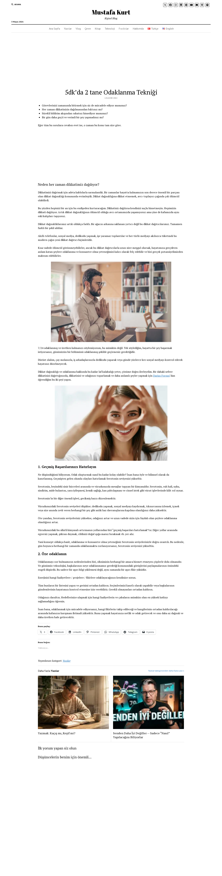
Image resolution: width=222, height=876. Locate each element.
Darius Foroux (161, 375)
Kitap (98, 28)
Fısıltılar (124, 28)
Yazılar (68, 28)
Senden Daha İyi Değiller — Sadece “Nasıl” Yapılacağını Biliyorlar (141, 735)
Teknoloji (110, 28)
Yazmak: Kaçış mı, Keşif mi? (56, 733)
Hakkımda (138, 28)
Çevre (88, 28)
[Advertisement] (111, 57)
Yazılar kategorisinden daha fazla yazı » (166, 670)
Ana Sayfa (54, 28)
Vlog (78, 28)
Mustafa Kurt (111, 12)
